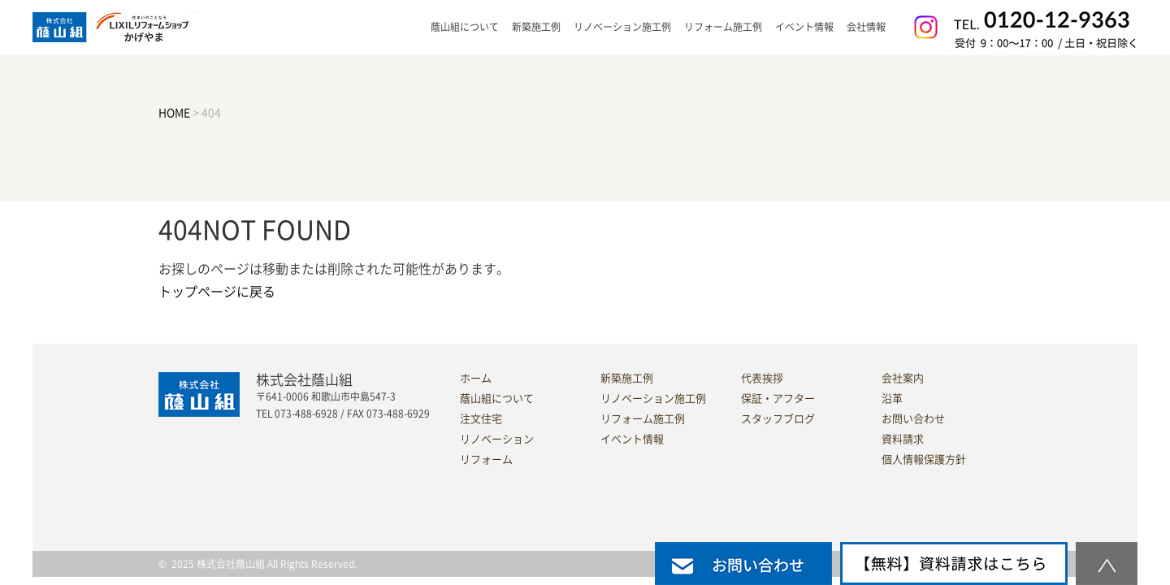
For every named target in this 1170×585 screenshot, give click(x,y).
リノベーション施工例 (622, 27)
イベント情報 (804, 27)
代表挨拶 (762, 378)
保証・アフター (778, 398)
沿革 (892, 398)
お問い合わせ (913, 419)
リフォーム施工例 (723, 27)
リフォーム (486, 459)
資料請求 (903, 439)
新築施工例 (536, 27)
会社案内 (903, 378)
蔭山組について (497, 398)
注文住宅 (481, 419)
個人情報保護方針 (924, 459)
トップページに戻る (216, 291)
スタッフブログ (778, 419)
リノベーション (497, 439)
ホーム (476, 378)
